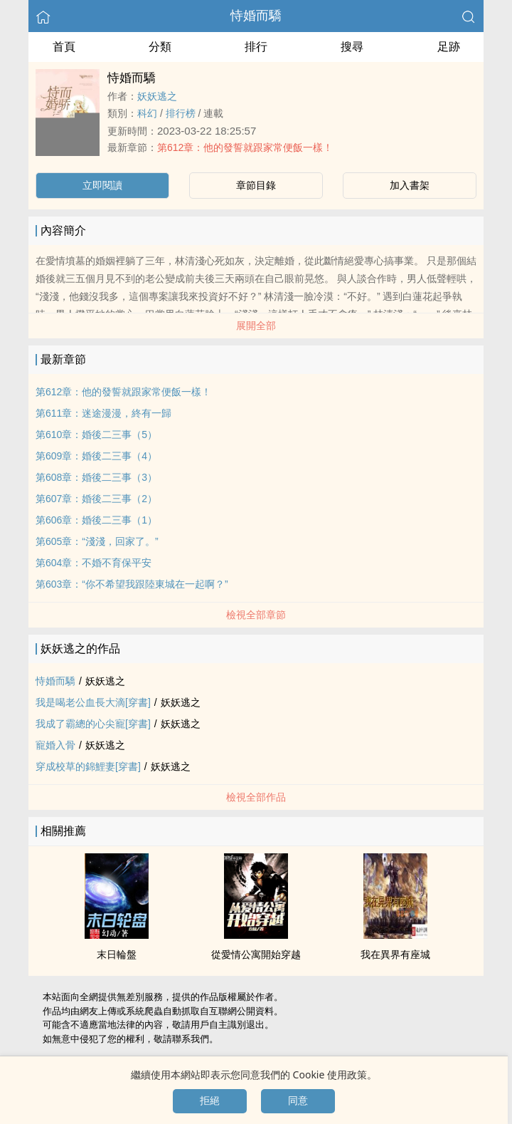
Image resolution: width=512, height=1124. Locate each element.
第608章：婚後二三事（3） (96, 477)
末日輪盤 (117, 954)
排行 (256, 47)
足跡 (448, 47)
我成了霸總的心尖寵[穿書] (93, 723)
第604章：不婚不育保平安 (93, 562)
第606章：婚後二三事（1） (96, 520)
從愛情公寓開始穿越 (256, 954)
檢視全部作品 (256, 797)
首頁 (64, 47)
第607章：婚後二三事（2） (96, 498)
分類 (160, 47)
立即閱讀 (102, 185)
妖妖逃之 (157, 96)
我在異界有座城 (395, 954)
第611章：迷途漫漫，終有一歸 (103, 413)
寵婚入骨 (55, 745)
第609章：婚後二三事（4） (96, 456)
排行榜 (181, 113)
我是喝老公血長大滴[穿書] (93, 702)
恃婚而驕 (256, 16)
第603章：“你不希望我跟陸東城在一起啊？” (132, 584)
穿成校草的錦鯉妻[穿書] (88, 766)
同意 (298, 1100)
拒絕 (210, 1100)
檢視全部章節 (256, 614)
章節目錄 (256, 185)
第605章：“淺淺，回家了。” (97, 541)
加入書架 (410, 185)
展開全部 (256, 325)
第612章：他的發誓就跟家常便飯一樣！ (245, 147)
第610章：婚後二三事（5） (96, 434)
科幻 (147, 113)
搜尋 (352, 47)
